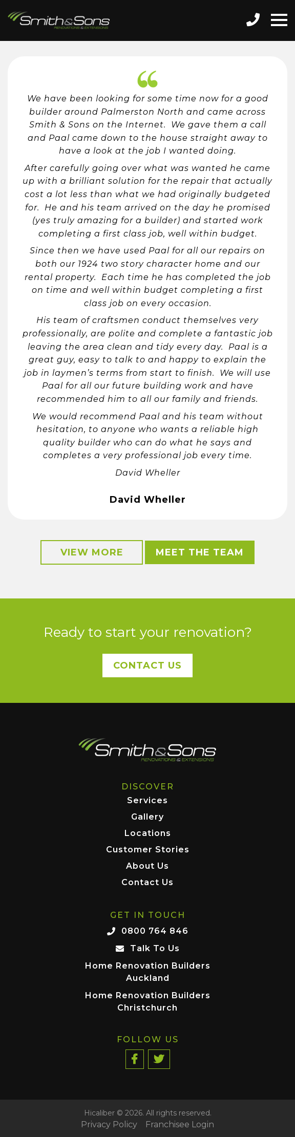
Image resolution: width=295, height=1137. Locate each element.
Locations (147, 833)
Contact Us (147, 665)
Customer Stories (147, 850)
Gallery (147, 817)
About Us (147, 866)
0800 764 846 (154, 931)
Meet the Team (200, 552)
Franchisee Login (179, 1125)
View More (91, 552)
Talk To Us (155, 948)
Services (147, 801)
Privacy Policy (109, 1125)
